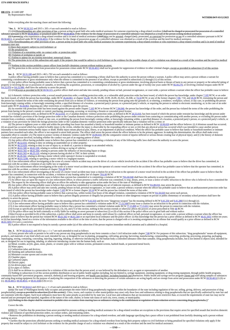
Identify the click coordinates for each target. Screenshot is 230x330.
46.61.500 (22, 148)
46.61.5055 (206, 216)
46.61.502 (22, 150)
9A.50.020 (160, 193)
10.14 (91, 190)
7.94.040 (120, 108)
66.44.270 (178, 85)
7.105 (206, 95)
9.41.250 (165, 201)
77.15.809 (131, 206)
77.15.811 (144, 206)
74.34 (139, 98)
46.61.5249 (22, 158)
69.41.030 (35, 281)
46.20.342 (21, 156)
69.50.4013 (33, 34)
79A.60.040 (128, 177)
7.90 (178, 98)
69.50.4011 (211, 278)
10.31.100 (27, 74)
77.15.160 (123, 203)
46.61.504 (34, 150)
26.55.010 (136, 114)
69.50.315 (28, 28)
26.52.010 (60, 114)
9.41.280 (178, 201)
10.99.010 (97, 135)
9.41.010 (92, 201)
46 (176, 208)
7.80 (148, 233)
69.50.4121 (27, 230)
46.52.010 (22, 143)
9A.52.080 (19, 87)
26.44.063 (67, 98)
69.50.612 (27, 287)
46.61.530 (34, 148)
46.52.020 (22, 145)
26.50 (193, 98)
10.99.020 (164, 124)
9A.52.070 (6, 87)
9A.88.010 (155, 185)
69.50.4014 (69, 34)
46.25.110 (34, 153)
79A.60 (61, 169)
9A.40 (87, 98)
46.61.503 (22, 153)
